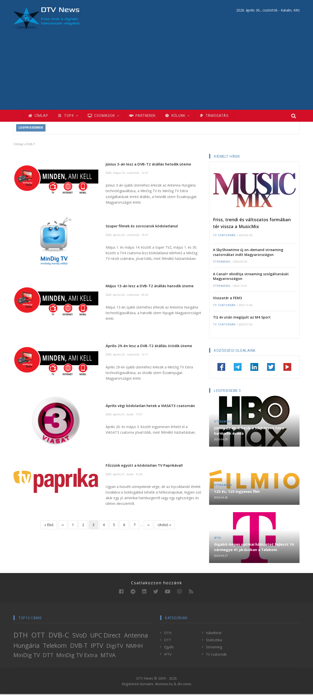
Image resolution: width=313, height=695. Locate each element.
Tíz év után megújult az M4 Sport (242, 318)
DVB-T (79, 646)
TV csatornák (224, 236)
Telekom (55, 646)
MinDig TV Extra (77, 656)
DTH (20, 635)
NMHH (134, 647)
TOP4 (69, 116)
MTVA (108, 656)
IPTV (217, 539)
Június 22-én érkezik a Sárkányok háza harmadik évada (249, 431)
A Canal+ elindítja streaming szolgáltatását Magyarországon (251, 277)
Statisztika (214, 641)
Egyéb (169, 648)
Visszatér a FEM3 (227, 299)
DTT (48, 656)
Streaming (222, 262)
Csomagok (106, 116)
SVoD (79, 636)
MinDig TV (26, 656)
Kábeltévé (214, 633)
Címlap (38, 116)
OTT (38, 635)
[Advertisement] (156, 66)
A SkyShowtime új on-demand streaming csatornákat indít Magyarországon (248, 253)
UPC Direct (105, 636)
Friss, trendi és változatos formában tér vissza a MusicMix (252, 223)
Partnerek (145, 116)
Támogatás (220, 116)
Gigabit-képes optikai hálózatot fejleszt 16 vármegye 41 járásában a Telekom (254, 548)
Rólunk (182, 116)
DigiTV (114, 647)
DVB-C (58, 635)
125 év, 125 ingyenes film (237, 492)
